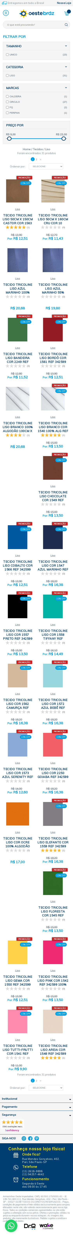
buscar (66, 24)
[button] (6, 13)
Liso (17, 209)
